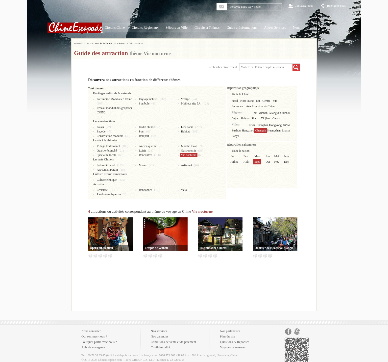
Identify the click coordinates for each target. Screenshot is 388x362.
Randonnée (145, 190)
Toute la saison (240, 151)
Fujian (235, 118)
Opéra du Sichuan (101, 248)
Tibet (254, 113)
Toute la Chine (240, 94)
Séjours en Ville (177, 27)
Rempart (144, 136)
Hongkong (275, 125)
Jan (232, 156)
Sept (257, 161)
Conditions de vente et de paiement (173, 342)
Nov (276, 161)
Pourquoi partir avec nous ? (99, 342)
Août (246, 161)
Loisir (142, 150)
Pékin (252, 125)
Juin (286, 156)
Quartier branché (107, 150)
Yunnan (263, 113)
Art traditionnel (106, 165)
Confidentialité (160, 347)
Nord (235, 101)
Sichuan (245, 118)
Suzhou (236, 130)
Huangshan (274, 130)
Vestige (185, 99)
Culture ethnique (107, 179)
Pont (141, 131)
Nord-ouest (247, 101)
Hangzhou (248, 130)
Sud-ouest (237, 106)
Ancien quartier (148, 146)
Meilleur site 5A (191, 103)
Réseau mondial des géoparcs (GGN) (114, 110)
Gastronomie (188, 150)
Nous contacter (91, 331)
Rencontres (145, 155)
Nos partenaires (230, 331)
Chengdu (260, 130)
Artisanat (186, 165)
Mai (276, 156)
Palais (100, 127)
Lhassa (286, 130)
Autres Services (275, 27)
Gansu (276, 118)
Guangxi (274, 113)
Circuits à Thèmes (207, 27)
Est (258, 101)
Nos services (159, 331)
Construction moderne (110, 136)
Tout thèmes (96, 88)
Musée (143, 165)
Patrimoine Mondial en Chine (114, 99)
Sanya (235, 136)
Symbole (144, 103)
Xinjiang (266, 118)
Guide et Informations (242, 27)
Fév (245, 156)
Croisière (102, 190)
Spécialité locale (106, 155)
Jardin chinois (147, 127)
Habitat (185, 131)
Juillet (234, 161)
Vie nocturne (188, 155)
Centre (266, 101)
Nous (296, 27)
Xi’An (287, 125)
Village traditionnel (108, 146)
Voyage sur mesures (233, 347)
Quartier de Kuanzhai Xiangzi (274, 248)
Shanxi (255, 118)
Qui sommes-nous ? (94, 336)
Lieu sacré (187, 127)
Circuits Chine (115, 27)
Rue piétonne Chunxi (213, 248)
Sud (275, 101)
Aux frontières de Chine (260, 106)
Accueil (78, 43)
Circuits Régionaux (145, 27)
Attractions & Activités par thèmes (106, 43)
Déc (286, 161)
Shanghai (262, 125)
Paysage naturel (148, 99)
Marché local (189, 146)
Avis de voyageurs (93, 347)
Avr (268, 156)
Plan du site (227, 336)
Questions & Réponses (234, 342)
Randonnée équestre (109, 194)
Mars (257, 156)
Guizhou (285, 113)
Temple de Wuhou (156, 248)
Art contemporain (107, 169)
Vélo (184, 190)
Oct (268, 161)
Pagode (101, 131)
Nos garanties (159, 336)
